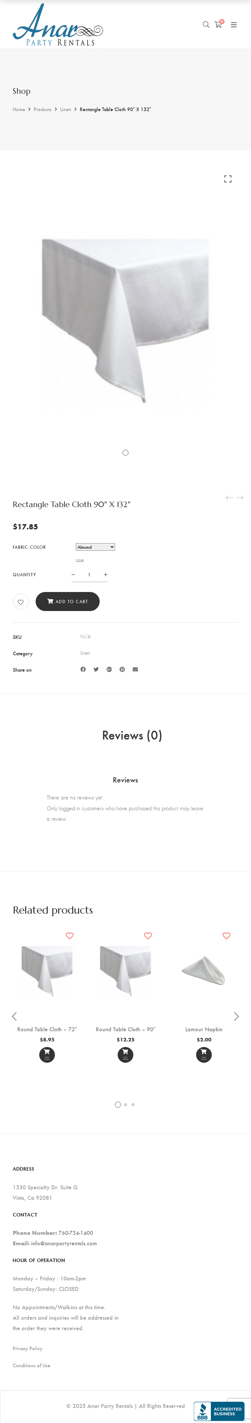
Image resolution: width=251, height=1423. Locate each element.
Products (43, 109)
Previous (14, 1018)
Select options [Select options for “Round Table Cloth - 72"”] (47, 1059)
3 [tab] (133, 1107)
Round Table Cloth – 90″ (125, 1031)
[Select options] (47, 1057)
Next (236, 1018)
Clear (80, 560)
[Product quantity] (89, 574)
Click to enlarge (228, 179)
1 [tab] (118, 1107)
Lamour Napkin (204, 1031)
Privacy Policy (27, 1350)
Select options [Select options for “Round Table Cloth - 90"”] (125, 1059)
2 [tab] (125, 1107)
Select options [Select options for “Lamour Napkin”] (204, 1059)
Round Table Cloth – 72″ (47, 1031)
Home (19, 109)
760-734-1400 (76, 1234)
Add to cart (72, 601)
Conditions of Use (31, 1367)
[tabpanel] (47, 998)
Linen (65, 109)
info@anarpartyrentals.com (64, 1245)
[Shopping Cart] (218, 24)
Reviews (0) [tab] (132, 735)
